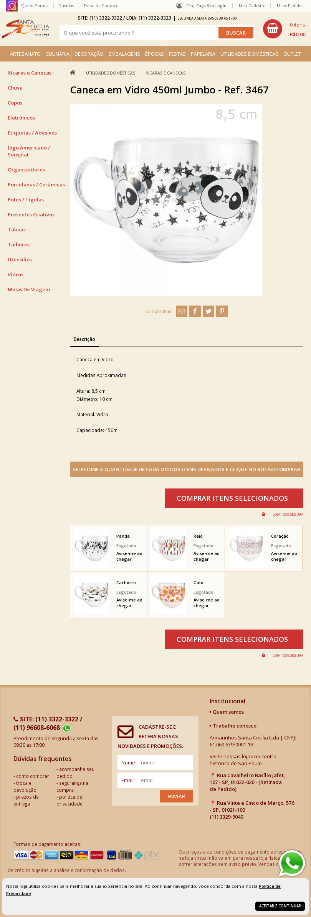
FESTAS (177, 53)
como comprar (32, 776)
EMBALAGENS (124, 53)
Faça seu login (212, 5)
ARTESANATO (25, 53)
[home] (25, 28)
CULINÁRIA (57, 53)
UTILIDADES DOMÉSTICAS (249, 53)
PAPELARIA (203, 53)
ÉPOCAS (154, 53)
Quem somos (227, 711)
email (127, 780)
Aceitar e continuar (280, 906)
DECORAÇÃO (89, 53)
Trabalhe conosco (233, 725)
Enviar (176, 796)
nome (128, 762)
